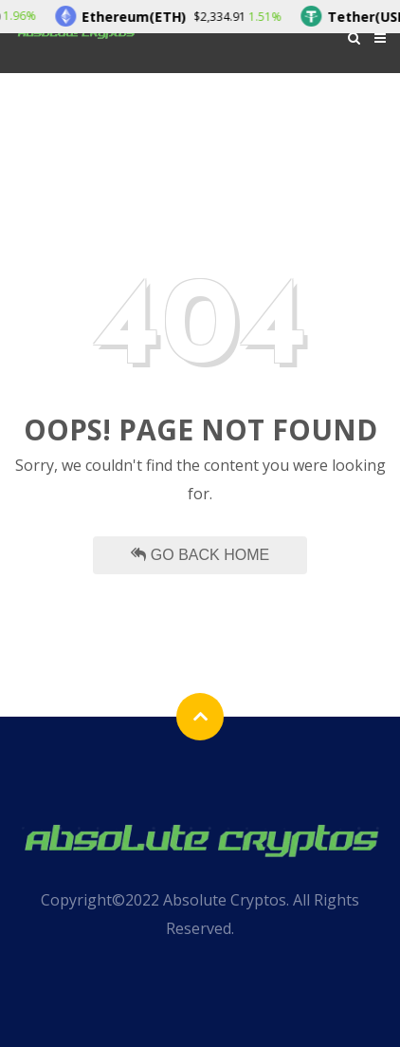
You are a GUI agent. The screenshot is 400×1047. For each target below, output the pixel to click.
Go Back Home (200, 555)
